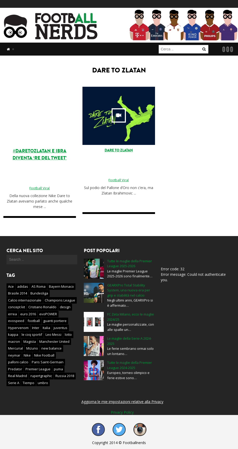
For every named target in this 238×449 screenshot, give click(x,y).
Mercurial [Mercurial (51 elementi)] (15, 348)
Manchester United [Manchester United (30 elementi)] (54, 341)
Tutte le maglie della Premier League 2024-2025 (129, 365)
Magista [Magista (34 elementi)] (29, 341)
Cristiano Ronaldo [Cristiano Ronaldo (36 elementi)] (42, 307)
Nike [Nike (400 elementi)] (27, 355)
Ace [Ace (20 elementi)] (11, 286)
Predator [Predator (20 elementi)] (15, 369)
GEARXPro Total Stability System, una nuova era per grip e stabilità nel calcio (128, 290)
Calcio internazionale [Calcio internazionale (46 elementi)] (24, 300)
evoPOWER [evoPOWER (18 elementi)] (48, 314)
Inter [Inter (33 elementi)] (35, 327)
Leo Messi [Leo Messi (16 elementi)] (53, 334)
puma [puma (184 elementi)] (58, 369)
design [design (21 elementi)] (65, 307)
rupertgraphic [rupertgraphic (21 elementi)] (41, 375)
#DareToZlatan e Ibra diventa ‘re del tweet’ (39, 154)
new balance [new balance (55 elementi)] (51, 348)
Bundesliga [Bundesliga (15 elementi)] (39, 293)
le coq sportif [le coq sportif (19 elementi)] (32, 334)
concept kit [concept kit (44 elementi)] (16, 307)
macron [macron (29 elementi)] (14, 341)
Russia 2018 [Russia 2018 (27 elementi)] (64, 375)
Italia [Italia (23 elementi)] (46, 327)
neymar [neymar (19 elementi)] (14, 355)
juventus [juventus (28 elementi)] (60, 327)
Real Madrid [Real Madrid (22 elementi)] (17, 375)
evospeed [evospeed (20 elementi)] (16, 320)
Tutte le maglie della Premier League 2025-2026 (129, 264)
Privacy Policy (122, 412)
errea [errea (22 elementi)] (12, 314)
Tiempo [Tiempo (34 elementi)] (28, 382)
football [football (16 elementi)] (34, 320)
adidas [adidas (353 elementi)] (22, 286)
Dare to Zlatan (119, 150)
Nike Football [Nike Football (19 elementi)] (44, 355)
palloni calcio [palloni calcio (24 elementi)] (18, 362)
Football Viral (39, 188)
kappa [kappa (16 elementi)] (13, 334)
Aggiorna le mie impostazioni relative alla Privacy (122, 401)
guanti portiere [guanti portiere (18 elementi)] (55, 320)
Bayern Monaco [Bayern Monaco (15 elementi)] (61, 286)
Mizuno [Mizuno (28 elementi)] (32, 348)
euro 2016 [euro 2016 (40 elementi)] (28, 314)
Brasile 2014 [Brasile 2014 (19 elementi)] (17, 293)
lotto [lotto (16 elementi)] (68, 334)
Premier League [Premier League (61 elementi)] (37, 369)
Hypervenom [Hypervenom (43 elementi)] (18, 327)
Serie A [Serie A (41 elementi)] (13, 382)
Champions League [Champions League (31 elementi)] (60, 300)
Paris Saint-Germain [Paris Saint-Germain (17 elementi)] (47, 362)
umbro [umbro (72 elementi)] (43, 382)
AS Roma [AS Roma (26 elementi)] (38, 286)
